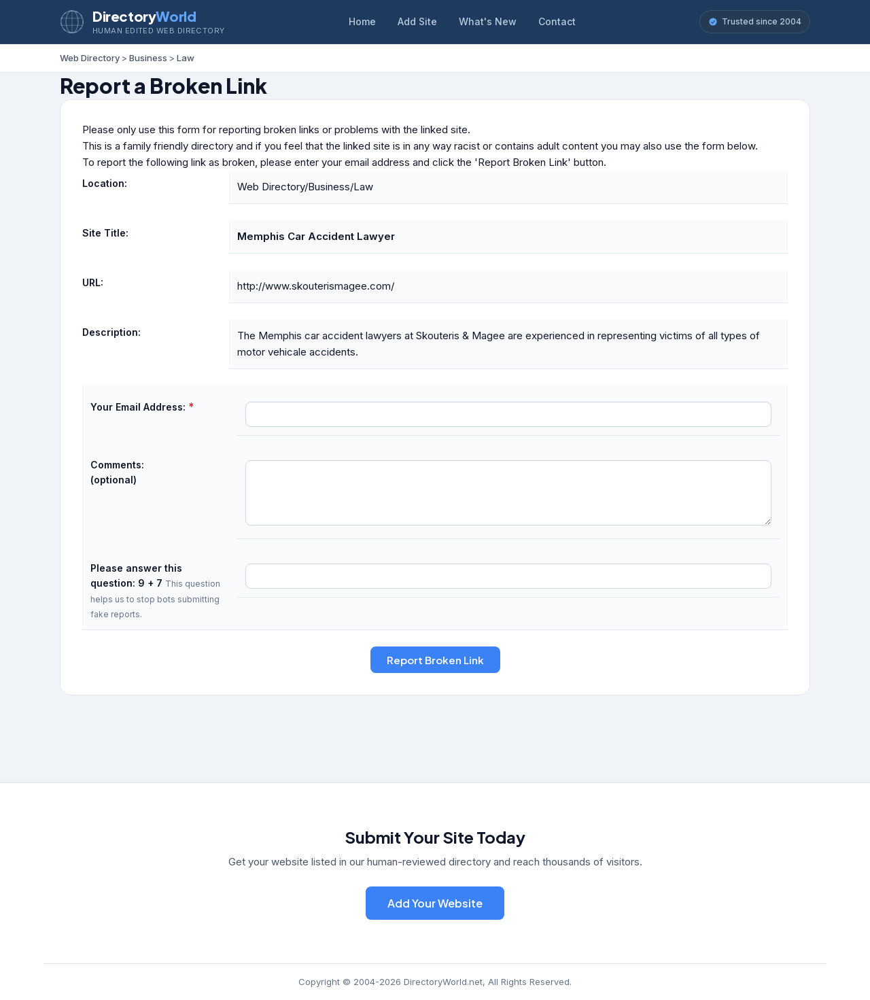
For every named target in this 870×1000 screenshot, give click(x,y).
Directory (144, 15)
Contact (557, 21)
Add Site (417, 21)
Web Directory (90, 57)
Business (148, 57)
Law (185, 57)
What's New (488, 21)
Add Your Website (435, 903)
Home (362, 21)
